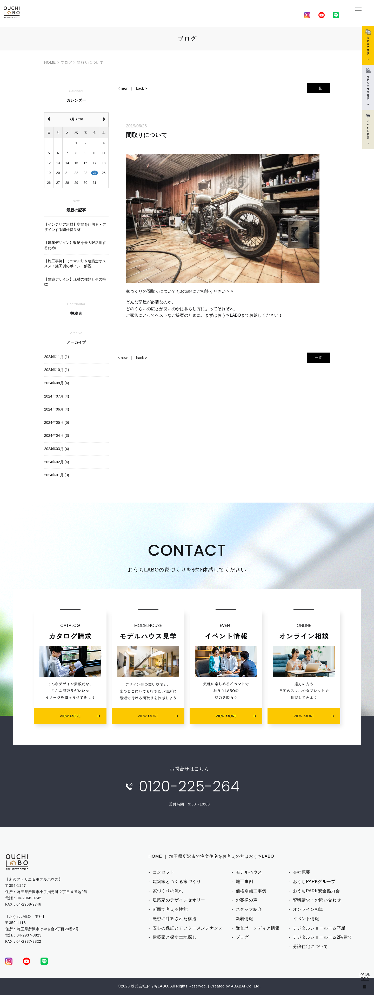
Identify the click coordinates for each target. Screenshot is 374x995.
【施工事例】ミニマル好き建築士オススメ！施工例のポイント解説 (75, 263)
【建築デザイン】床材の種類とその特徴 (75, 282)
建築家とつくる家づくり (177, 881)
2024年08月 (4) (56, 383)
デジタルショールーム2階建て (323, 937)
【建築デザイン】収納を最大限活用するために (75, 245)
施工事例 (244, 881)
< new (123, 88)
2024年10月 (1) (56, 370)
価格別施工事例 (251, 891)
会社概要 (302, 872)
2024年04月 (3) (56, 435)
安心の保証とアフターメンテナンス (188, 928)
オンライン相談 (308, 909)
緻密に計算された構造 (175, 918)
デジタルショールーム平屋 (319, 928)
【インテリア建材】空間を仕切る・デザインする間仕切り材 (75, 227)
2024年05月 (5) (56, 422)
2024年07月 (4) (56, 396)
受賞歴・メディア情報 (258, 928)
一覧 (318, 88)
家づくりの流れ (168, 891)
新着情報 (244, 918)
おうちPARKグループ (314, 881)
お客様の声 (247, 900)
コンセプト (164, 872)
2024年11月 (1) (56, 357)
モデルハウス (249, 872)
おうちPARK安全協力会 (316, 891)
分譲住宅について (310, 946)
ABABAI (238, 986)
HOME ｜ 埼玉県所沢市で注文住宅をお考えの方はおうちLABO (211, 856)
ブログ (242, 937)
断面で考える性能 (170, 909)
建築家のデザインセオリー (179, 900)
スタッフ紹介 (249, 909)
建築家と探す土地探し (175, 937)
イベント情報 (306, 918)
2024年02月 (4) (56, 462)
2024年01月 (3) (56, 475)
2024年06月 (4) (56, 409)
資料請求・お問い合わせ (317, 900)
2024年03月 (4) (56, 449)
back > (141, 88)
